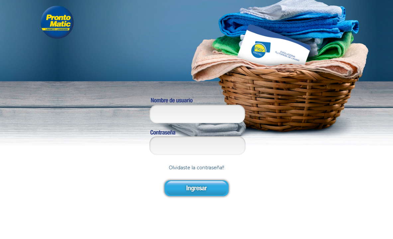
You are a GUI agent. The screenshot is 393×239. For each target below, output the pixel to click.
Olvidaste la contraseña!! (196, 155)
